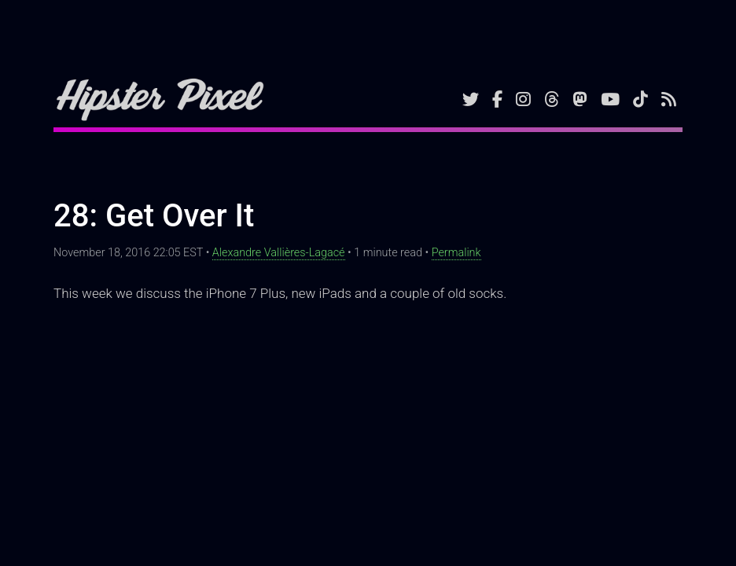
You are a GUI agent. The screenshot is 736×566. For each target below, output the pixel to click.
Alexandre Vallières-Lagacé (278, 252)
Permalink (456, 252)
